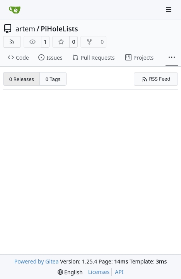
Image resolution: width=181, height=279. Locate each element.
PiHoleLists (59, 29)
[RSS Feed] (12, 42)
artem (25, 29)
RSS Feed (156, 78)
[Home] (15, 10)
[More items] (172, 57)
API (119, 272)
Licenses (99, 272)
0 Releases (21, 79)
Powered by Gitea (36, 261)
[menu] (70, 272)
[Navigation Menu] (169, 9)
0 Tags (53, 79)
